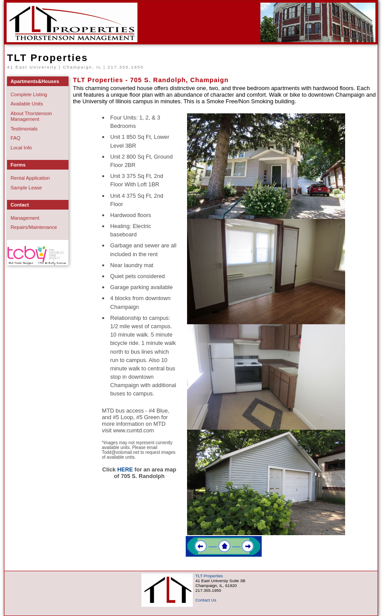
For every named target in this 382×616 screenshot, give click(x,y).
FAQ (15, 138)
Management (25, 218)
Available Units (27, 103)
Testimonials (24, 128)
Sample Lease (26, 187)
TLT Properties (47, 57)
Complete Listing (29, 94)
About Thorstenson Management (31, 116)
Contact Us (205, 600)
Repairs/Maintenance (34, 227)
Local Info (21, 147)
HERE (125, 469)
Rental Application (30, 178)
